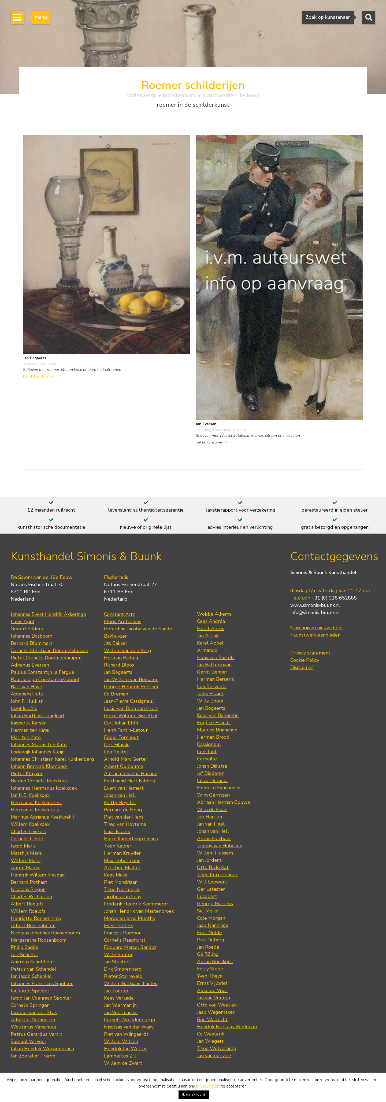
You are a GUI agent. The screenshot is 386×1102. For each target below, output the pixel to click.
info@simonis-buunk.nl (315, 612)
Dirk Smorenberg (123, 969)
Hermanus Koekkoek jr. (36, 810)
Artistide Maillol (122, 867)
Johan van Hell (120, 795)
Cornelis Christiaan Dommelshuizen (49, 650)
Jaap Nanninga (212, 925)
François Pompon (123, 933)
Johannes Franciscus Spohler (42, 983)
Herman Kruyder (122, 853)
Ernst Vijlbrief (212, 983)
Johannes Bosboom (31, 636)
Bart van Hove (26, 686)
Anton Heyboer (214, 838)
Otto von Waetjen (217, 1005)
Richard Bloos (119, 665)
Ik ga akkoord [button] (193, 1094)
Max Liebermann (122, 860)
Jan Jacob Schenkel (31, 976)
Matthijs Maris (26, 853)
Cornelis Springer (30, 1005)
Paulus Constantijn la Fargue (42, 672)
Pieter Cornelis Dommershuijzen (46, 657)
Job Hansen (209, 816)
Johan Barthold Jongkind (37, 715)
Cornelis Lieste (27, 838)
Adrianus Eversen (30, 665)
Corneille (207, 759)
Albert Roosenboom (33, 925)
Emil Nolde (209, 932)
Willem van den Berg (127, 650)
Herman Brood (213, 737)
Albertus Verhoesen (33, 1019)
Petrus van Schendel (33, 969)
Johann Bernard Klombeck (39, 766)
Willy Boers (210, 701)
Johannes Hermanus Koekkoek (44, 788)
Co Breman (116, 694)
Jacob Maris (23, 846)
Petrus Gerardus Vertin (36, 1034)
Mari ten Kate (26, 737)
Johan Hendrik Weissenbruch (42, 1048)
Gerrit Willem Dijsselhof (131, 715)
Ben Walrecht (212, 1019)
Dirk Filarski (116, 744)
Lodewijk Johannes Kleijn (38, 752)
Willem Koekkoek (30, 824)
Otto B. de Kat (213, 867)
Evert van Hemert (124, 788)
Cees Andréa (211, 621)
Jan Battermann (214, 664)
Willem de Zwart (123, 1063)
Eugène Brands (214, 722)
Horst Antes (210, 628)
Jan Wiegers (210, 1041)
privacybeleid (208, 1086)
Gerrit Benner (212, 672)
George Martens (215, 903)
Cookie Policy (304, 660)
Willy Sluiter (118, 954)
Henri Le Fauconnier (219, 788)
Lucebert (207, 896)
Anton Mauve (25, 867)
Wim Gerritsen (213, 795)
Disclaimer (301, 667)
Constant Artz (119, 614)
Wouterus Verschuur (34, 1027)
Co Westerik (210, 1034)
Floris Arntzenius (122, 621)
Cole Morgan (211, 918)
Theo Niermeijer (122, 889)
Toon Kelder (117, 846)
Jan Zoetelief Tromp (33, 1056)
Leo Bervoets (212, 686)
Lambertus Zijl (120, 1056)
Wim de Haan (212, 809)
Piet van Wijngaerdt (126, 1034)
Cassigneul (209, 744)
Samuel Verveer (28, 1041)
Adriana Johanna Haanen (130, 773)
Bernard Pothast (29, 882)
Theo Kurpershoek (217, 874)
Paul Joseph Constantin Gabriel (45, 679)
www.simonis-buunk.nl (315, 605)
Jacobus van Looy (123, 896)
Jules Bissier (210, 693)
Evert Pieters (118, 925)
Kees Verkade (119, 998)
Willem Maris (25, 860)
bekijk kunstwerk (38, 376)
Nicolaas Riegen (28, 889)
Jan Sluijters (117, 962)
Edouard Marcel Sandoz (130, 947)
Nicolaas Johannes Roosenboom (45, 933)
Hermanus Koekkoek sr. (36, 802)
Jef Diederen (210, 773)
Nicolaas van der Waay (129, 1027)
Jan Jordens (209, 860)
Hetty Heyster (120, 802)
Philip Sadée (24, 947)
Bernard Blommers (32, 643)
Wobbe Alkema (214, 614)
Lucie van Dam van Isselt (131, 708)
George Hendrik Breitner (131, 686)
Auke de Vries (212, 990)
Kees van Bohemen (218, 715)
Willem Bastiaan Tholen (131, 983)
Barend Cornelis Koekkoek (39, 781)
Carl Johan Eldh (121, 723)
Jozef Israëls (24, 708)
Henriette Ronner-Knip (36, 918)
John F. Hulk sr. (27, 701)
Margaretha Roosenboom (38, 940)
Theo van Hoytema (125, 824)
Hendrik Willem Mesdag (38, 875)
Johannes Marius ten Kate (39, 744)
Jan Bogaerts (118, 672)
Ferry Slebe (210, 969)
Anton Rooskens (215, 961)
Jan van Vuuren (213, 997)
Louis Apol (22, 621)
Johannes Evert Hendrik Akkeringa (48, 614)
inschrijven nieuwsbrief (316, 627)
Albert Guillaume (123, 766)
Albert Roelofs (27, 904)
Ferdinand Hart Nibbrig (129, 781)
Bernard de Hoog (123, 810)
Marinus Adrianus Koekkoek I (42, 817)
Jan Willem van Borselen (131, 679)
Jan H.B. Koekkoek (30, 795)
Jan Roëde (208, 947)
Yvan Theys (209, 976)
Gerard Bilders (27, 629)
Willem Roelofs (28, 911)
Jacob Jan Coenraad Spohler (41, 998)
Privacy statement (310, 653)
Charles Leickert (28, 831)
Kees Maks (115, 875)
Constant (207, 751)
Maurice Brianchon (217, 730)
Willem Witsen (121, 1041)
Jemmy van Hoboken (219, 845)
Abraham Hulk (27, 694)
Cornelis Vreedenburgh (129, 1019)
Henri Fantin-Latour (126, 730)
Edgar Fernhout (121, 737)
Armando (207, 650)
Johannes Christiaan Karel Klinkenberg (52, 759)
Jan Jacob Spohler (30, 991)
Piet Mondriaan (121, 882)
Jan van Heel (211, 824)
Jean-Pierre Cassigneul (129, 701)
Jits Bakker (115, 643)
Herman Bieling (121, 657)
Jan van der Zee (214, 1055)
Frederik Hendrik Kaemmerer (136, 904)
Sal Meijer (208, 911)
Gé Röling (208, 954)
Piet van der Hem (123, 817)
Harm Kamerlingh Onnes (131, 838)
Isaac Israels (117, 831)
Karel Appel (210, 643)
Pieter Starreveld (123, 976)
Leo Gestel (116, 752)
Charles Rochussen (31, 896)
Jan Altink (207, 636)
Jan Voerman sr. (121, 1012)
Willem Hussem (215, 853)
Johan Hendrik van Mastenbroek (139, 911)
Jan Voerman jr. (120, 1005)
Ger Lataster (211, 889)
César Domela (212, 780)
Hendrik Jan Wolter (125, 1048)
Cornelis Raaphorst (125, 940)
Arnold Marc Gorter (125, 759)
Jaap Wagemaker (216, 1012)
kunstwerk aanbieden (315, 635)
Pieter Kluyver (27, 773)
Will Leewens (212, 882)
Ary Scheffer (24, 954)
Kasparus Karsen (29, 723)
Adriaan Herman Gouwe (223, 802)
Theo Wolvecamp (216, 1048)
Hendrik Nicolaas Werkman (227, 1026)
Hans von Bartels (216, 657)
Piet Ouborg (210, 940)
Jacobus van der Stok (34, 1012)
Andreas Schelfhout (32, 962)
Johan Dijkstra (212, 766)
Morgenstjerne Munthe (129, 918)
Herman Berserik (215, 679)
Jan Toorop (116, 991)
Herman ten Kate (30, 730)
